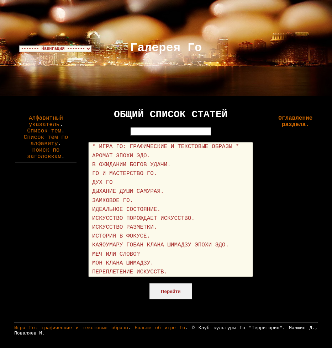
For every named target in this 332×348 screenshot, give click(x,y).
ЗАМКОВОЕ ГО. (171, 200)
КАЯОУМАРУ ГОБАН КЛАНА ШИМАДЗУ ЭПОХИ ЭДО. (171, 245)
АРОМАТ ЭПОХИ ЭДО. (171, 156)
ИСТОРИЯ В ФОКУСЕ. (171, 236)
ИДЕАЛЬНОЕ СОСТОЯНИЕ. (171, 209)
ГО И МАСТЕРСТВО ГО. (171, 173)
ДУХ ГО (171, 182)
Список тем (44, 131)
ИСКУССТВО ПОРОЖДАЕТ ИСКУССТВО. (171, 218)
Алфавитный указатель (46, 121)
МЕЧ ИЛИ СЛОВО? (171, 254)
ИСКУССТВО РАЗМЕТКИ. (171, 227)
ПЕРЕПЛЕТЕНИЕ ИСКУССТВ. (171, 272)
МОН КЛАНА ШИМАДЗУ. (171, 263)
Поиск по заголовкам (44, 153)
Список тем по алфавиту (46, 140)
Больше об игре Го (160, 328)
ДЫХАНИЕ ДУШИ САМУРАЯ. (171, 191)
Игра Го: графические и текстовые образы (71, 328)
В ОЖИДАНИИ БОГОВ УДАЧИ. (171, 165)
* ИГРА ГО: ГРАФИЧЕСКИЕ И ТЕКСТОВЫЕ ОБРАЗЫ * (171, 146)
